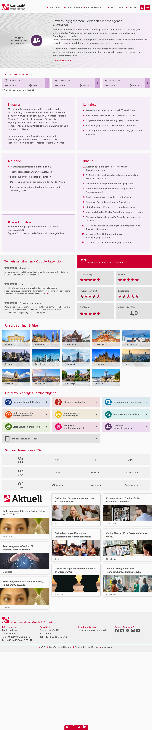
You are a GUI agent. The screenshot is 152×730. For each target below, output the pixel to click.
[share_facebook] (73, 727)
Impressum (106, 647)
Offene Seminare (73, 7)
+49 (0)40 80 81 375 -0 (18, 637)
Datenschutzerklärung (85, 647)
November (94, 485)
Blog (120, 7)
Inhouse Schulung (93, 7)
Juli (57, 472)
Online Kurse (54, 7)
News (111, 7)
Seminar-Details (62, 60)
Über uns (131, 7)
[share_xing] (67, 727)
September (131, 472)
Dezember (131, 485)
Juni (131, 459)
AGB (42, 647)
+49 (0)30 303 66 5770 (55, 637)
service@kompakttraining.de (92, 630)
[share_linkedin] (85, 727)
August (94, 472)
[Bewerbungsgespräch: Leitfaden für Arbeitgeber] (142, 7)
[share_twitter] (79, 727)
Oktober (57, 485)
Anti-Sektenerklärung (59, 647)
